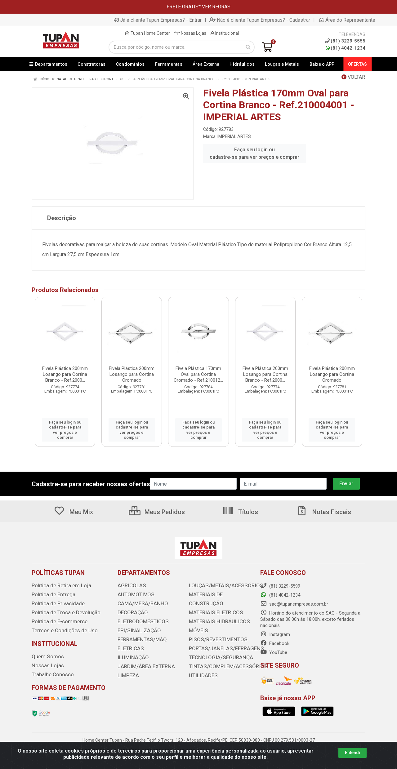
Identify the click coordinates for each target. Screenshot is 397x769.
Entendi (352, 752)
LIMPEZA (127, 672)
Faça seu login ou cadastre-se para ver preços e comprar (254, 153)
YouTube (273, 652)
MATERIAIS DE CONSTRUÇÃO (219, 594)
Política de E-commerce (56, 620)
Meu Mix (73, 512)
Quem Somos (46, 654)
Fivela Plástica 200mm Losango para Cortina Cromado (131, 374)
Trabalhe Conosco (50, 672)
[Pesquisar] (248, 47)
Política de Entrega (50, 594)
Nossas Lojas (190, 33)
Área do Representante (347, 19)
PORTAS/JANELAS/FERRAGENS (221, 637)
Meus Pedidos (157, 512)
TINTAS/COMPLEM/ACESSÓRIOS (223, 655)
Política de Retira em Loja (57, 585)
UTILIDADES (201, 663)
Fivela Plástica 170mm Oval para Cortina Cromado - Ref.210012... (198, 374)
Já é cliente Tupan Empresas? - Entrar (158, 19)
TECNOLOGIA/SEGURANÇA (216, 646)
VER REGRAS (216, 7)
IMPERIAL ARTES (234, 136)
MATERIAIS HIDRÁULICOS (215, 611)
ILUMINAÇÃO (131, 655)
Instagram (275, 634)
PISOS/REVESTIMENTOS (214, 629)
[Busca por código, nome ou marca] (175, 47)
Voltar (353, 77)
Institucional (225, 33)
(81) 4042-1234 (345, 48)
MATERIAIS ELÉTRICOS (212, 603)
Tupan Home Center (147, 33)
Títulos (240, 512)
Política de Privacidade (54, 603)
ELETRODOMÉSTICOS (140, 620)
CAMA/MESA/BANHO (140, 603)
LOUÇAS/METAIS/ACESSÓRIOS (221, 585)
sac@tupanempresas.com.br (294, 604)
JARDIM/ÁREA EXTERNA (143, 663)
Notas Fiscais (324, 512)
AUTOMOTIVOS (133, 594)
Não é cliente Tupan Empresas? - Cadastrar (259, 19)
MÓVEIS (197, 620)
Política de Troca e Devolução (62, 611)
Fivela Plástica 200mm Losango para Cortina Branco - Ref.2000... (65, 374)
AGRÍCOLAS (130, 585)
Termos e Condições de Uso (61, 629)
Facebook (274, 643)
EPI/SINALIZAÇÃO (136, 629)
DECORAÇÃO (131, 611)
